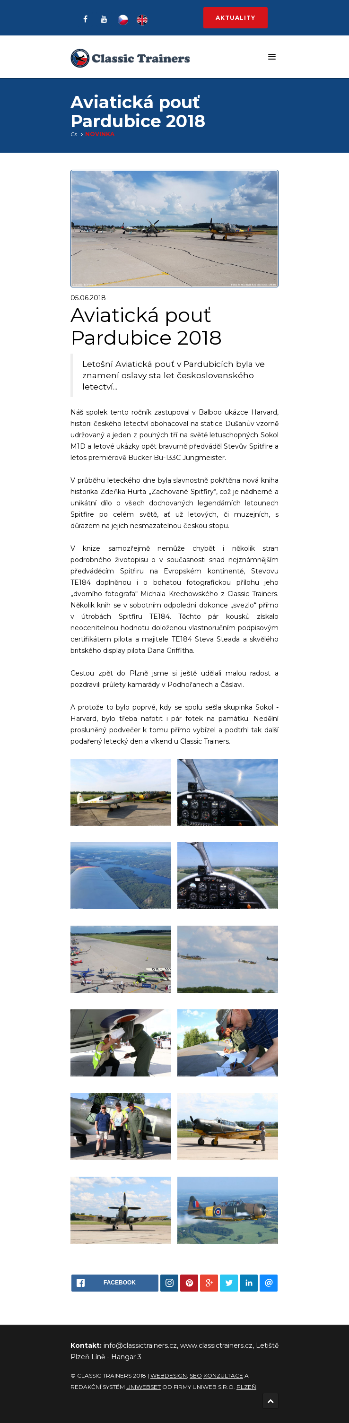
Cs (73, 134)
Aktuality (235, 17)
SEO (196, 1375)
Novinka (99, 134)
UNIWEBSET (143, 1386)
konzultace (223, 1375)
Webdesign (168, 1375)
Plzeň (246, 1386)
